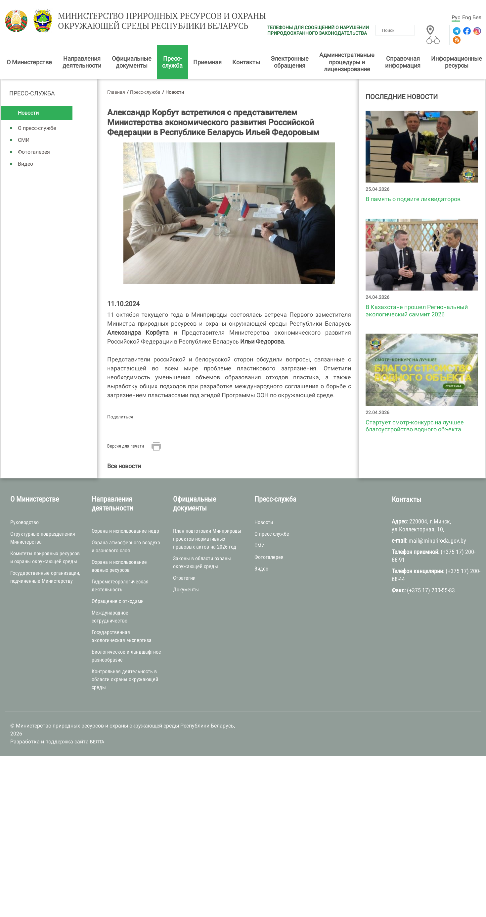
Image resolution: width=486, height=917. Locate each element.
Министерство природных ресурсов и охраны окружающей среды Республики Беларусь (153, 22)
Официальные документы (132, 63)
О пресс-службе (37, 129)
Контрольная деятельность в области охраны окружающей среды (125, 681)
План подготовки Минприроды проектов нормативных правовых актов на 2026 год (207, 540)
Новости (28, 114)
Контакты (246, 63)
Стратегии (184, 579)
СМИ (23, 141)
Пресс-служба (172, 63)
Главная (116, 93)
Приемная (207, 63)
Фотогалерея (34, 153)
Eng (466, 17)
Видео (25, 165)
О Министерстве (29, 63)
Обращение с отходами (118, 602)
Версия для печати (125, 447)
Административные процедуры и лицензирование (347, 63)
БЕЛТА (97, 743)
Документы (186, 591)
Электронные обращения (290, 63)
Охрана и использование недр (125, 532)
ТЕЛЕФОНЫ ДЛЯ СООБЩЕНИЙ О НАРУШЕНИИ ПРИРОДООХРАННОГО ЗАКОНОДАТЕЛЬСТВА (318, 30)
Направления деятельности (82, 63)
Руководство (24, 523)
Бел (476, 17)
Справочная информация (402, 63)
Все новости (124, 467)
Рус (456, 17)
